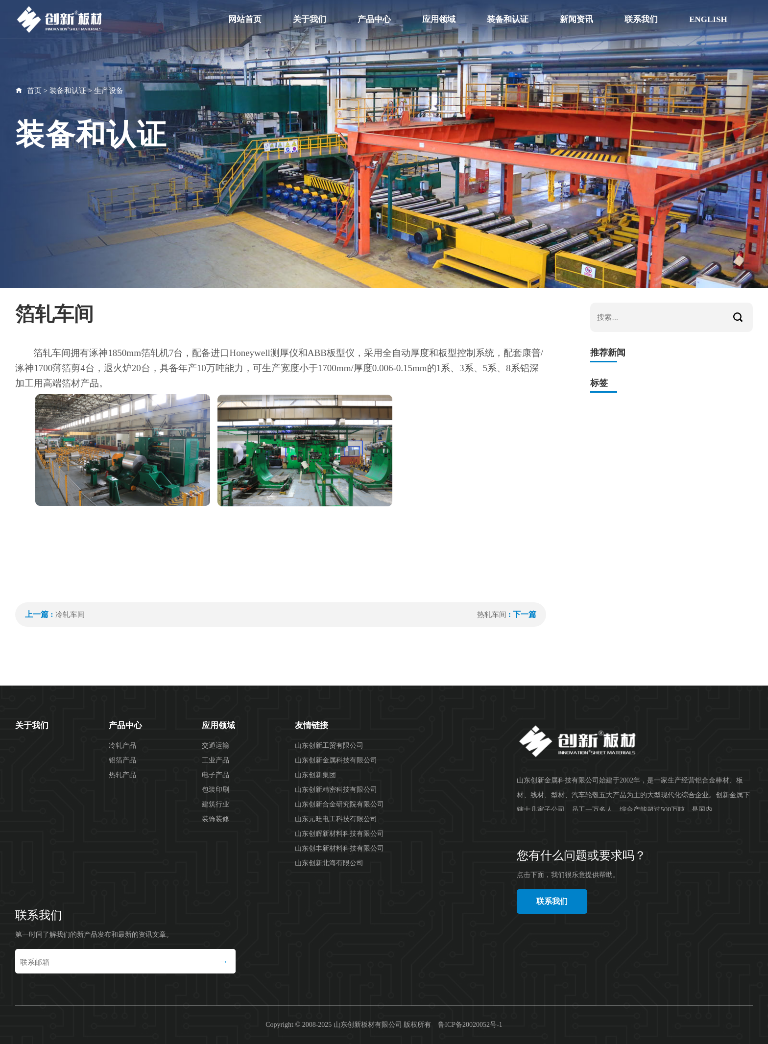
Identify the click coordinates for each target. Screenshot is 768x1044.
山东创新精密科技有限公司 (336, 789)
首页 (34, 91)
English (708, 19)
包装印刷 (215, 789)
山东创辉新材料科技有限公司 (339, 833)
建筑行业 (215, 804)
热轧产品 (122, 775)
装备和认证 (507, 19)
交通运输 (215, 745)
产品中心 (374, 19)
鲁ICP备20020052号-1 (470, 1024)
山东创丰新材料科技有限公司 (339, 848)
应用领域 (439, 19)
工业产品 (215, 760)
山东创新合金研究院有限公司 (339, 804)
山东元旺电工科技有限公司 (336, 819)
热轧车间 (491, 614)
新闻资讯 (576, 19)
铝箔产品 (122, 760)
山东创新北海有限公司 (329, 863)
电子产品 (215, 775)
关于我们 (309, 19)
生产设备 (108, 91)
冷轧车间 (70, 614)
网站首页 (245, 19)
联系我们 (641, 19)
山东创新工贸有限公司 (329, 745)
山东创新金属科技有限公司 (336, 760)
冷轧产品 (122, 745)
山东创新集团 (315, 775)
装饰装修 (215, 819)
